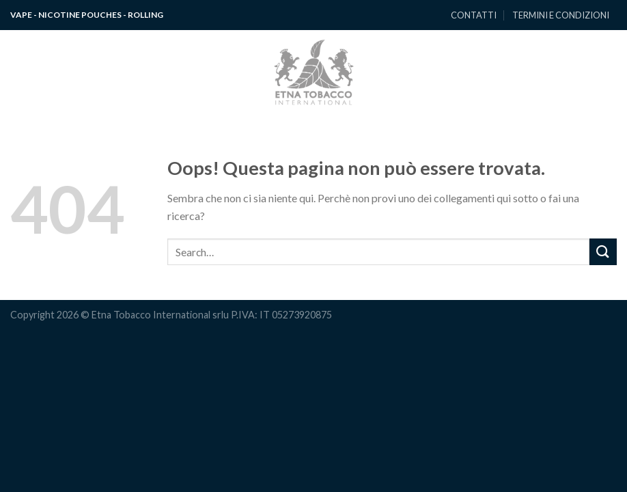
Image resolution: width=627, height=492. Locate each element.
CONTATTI (474, 15)
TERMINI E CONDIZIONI (560, 15)
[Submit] (603, 251)
